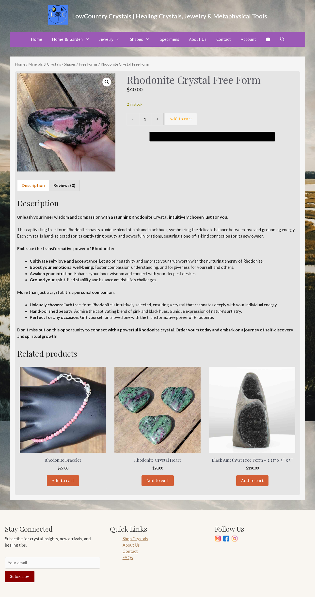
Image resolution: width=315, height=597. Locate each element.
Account (248, 39)
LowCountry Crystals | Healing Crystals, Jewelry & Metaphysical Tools (169, 16)
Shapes (142, 39)
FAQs (128, 557)
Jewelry (112, 39)
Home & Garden (73, 39)
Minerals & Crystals (44, 64)
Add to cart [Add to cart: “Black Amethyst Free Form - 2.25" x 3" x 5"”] (252, 480)
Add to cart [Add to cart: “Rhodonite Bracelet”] (63, 480)
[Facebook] (226, 539)
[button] (282, 39)
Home (36, 39)
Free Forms (88, 64)
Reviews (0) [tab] (64, 185)
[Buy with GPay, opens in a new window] (212, 137)
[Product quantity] (145, 119)
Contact (223, 39)
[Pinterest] (234, 539)
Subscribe (20, 576)
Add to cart (181, 119)
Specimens (169, 39)
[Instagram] (218, 539)
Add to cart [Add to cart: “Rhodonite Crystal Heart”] (157, 480)
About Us (197, 39)
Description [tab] (33, 185)
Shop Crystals (135, 538)
